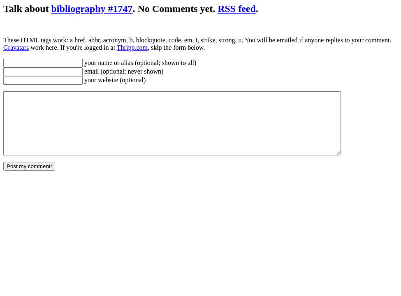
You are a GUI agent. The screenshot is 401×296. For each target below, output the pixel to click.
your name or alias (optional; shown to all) (139, 62)
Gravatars (16, 47)
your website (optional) (114, 79)
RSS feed (237, 8)
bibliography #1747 (92, 8)
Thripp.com (132, 47)
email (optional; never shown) (123, 71)
